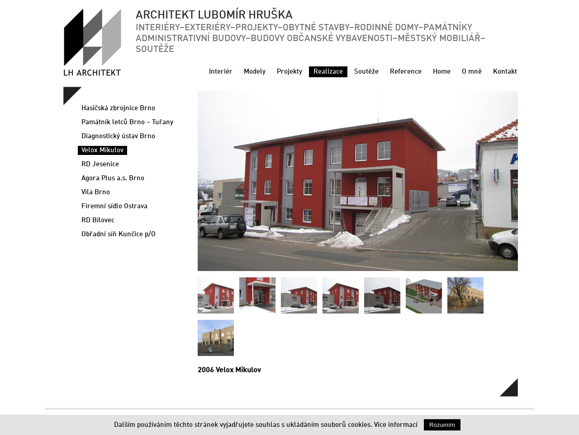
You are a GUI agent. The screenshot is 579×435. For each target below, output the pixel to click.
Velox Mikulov (102, 150)
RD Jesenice (100, 164)
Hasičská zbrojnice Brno (118, 108)
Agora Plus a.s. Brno (112, 178)
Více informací (396, 425)
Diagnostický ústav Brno (118, 136)
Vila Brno (95, 192)
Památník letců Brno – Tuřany (127, 122)
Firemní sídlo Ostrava (114, 206)
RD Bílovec (97, 220)
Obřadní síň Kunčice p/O (118, 234)
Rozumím (442, 424)
